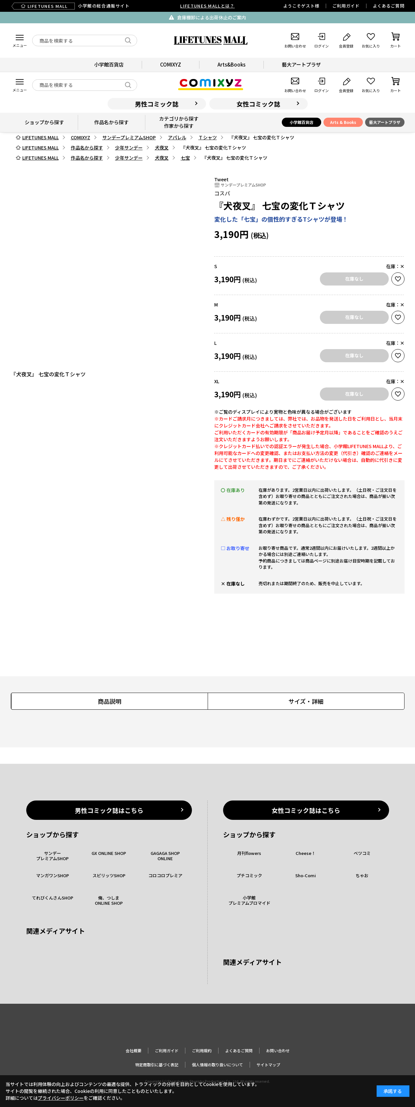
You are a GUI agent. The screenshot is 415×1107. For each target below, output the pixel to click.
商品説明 (109, 701)
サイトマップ (268, 1064)
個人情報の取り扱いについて (217, 1064)
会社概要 (133, 1050)
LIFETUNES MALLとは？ (207, 6)
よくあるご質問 (388, 6)
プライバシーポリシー (61, 1098)
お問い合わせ (278, 1050)
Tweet (221, 179)
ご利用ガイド (346, 6)
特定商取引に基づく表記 (156, 1064)
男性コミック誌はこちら (109, 810)
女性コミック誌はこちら (306, 810)
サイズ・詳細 (305, 701)
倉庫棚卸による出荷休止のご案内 (211, 17)
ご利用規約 (202, 1050)
